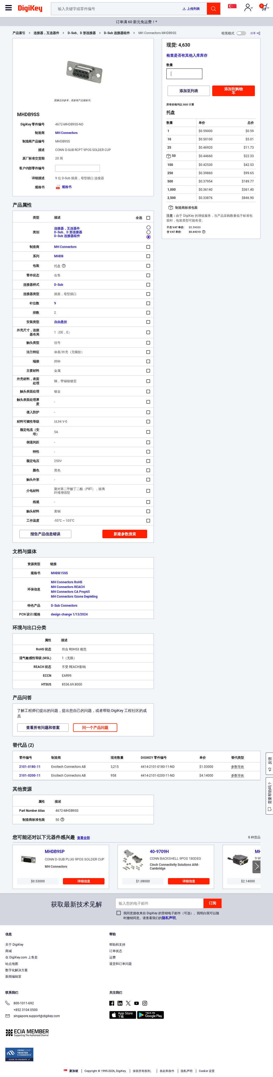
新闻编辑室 (13, 976)
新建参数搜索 (125, 534)
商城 (8, 951)
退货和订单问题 (120, 964)
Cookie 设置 (207, 1071)
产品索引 (19, 33)
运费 (112, 957)
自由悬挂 (60, 322)
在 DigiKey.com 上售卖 (21, 957)
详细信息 (83, 881)
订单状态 (115, 951)
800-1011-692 (19, 1003)
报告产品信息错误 (45, 534)
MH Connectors (66, 133)
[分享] (255, 33)
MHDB (58, 256)
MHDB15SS (59, 573)
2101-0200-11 (30, 775)
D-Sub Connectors (64, 605)
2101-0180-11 (30, 767)
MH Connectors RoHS (66, 582)
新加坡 (71, 1071)
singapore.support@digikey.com (32, 1016)
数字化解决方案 (16, 970)
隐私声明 (169, 918)
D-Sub (58, 285)
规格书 (63, 187)
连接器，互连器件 (46, 33)
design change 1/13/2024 (69, 614)
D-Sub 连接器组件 (117, 33)
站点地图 (11, 964)
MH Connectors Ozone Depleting (74, 596)
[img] (30, 9)
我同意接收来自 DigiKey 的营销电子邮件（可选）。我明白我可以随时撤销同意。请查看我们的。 (171, 915)
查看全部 (83, 838)
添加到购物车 (233, 91)
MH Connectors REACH (68, 587)
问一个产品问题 (95, 727)
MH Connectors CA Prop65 (70, 592)
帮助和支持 (117, 945)
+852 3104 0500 (21, 1010)
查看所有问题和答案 (43, 727)
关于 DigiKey (14, 945)
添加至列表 (188, 91)
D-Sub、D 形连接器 (82, 33)
